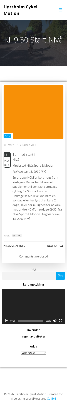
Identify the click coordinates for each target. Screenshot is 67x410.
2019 (7, 136)
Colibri (51, 399)
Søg (33, 269)
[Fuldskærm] (60, 320)
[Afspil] (6, 320)
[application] (33, 306)
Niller (23, 145)
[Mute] (55, 320)
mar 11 (10, 145)
